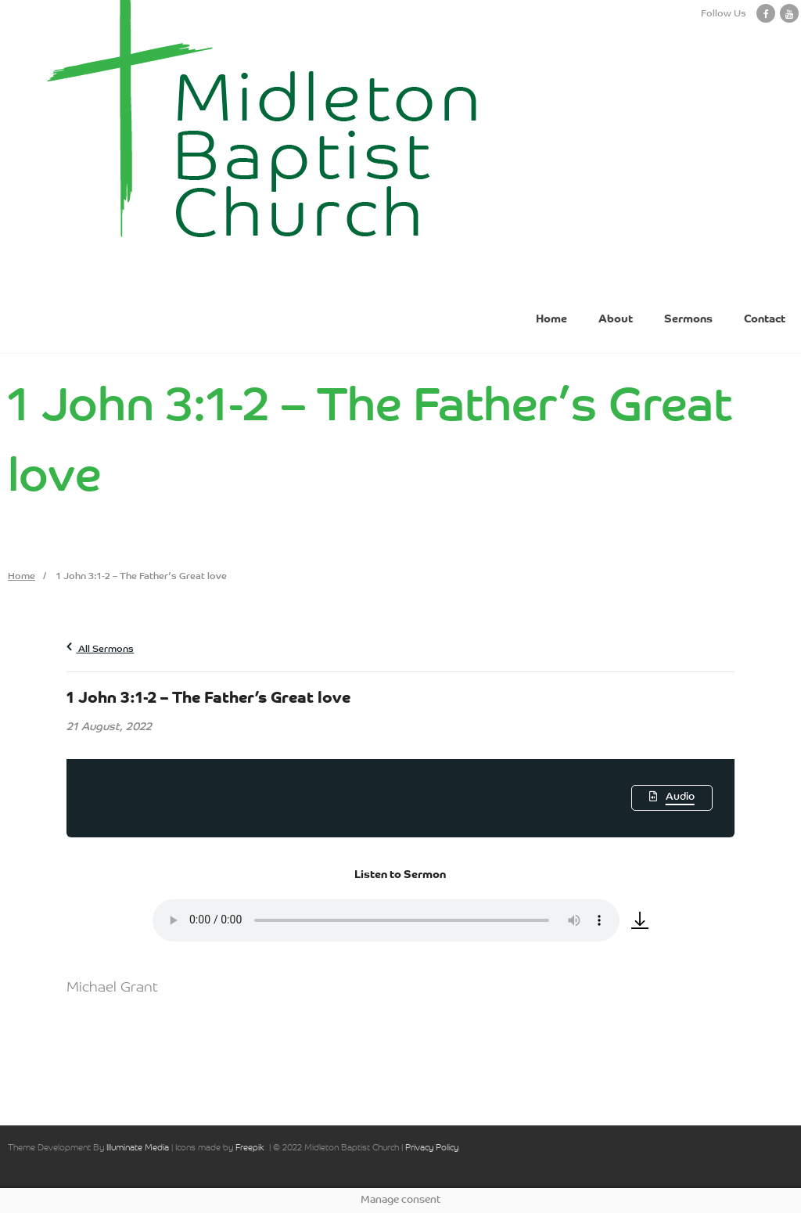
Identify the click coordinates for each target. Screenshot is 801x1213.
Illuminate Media (137, 1148)
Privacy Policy (431, 1148)
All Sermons (100, 649)
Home (21, 576)
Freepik (249, 1148)
